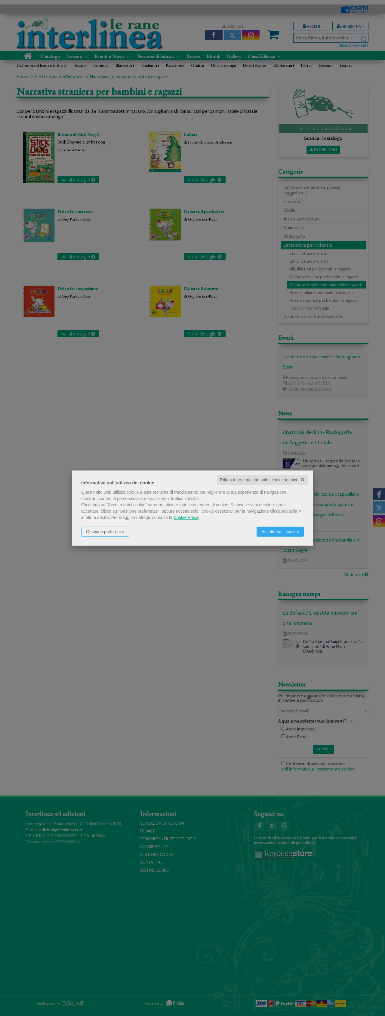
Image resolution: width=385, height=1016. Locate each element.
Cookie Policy (186, 517)
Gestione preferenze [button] (105, 531)
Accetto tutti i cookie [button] (280, 531)
